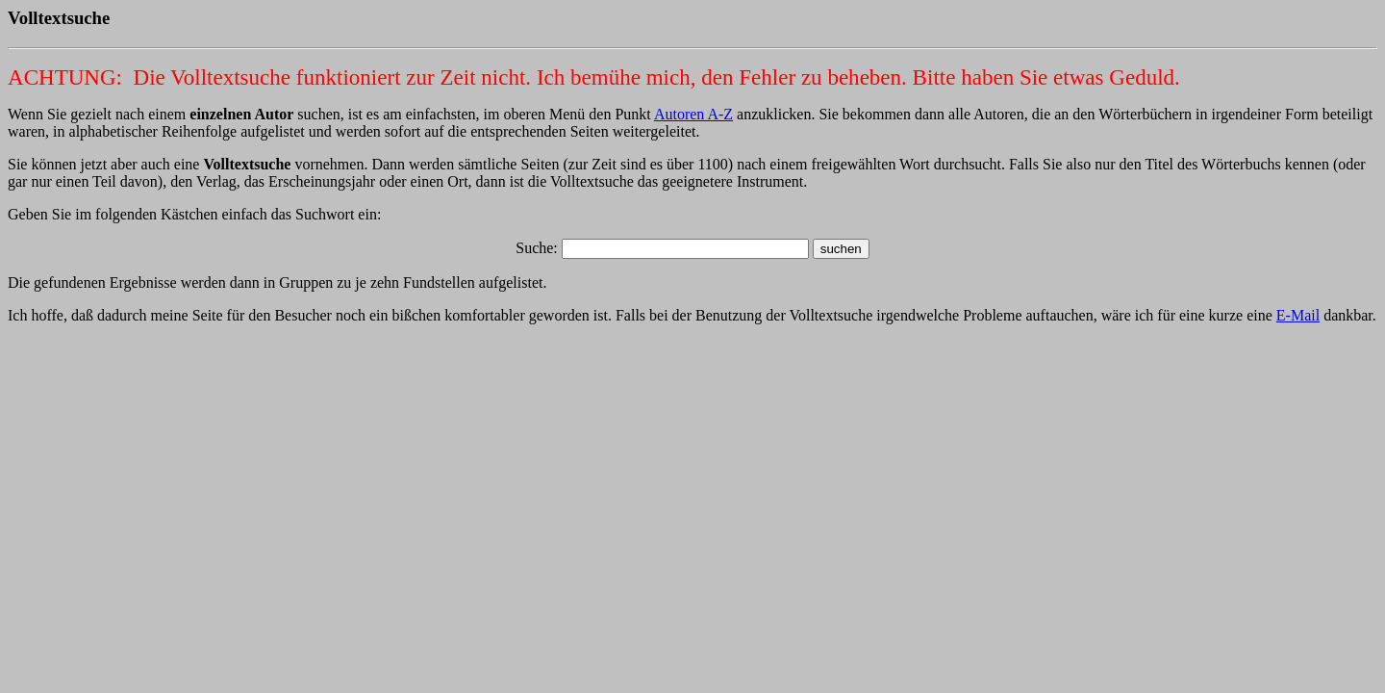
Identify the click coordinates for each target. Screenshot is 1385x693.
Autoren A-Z (693, 114)
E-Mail (1298, 315)
